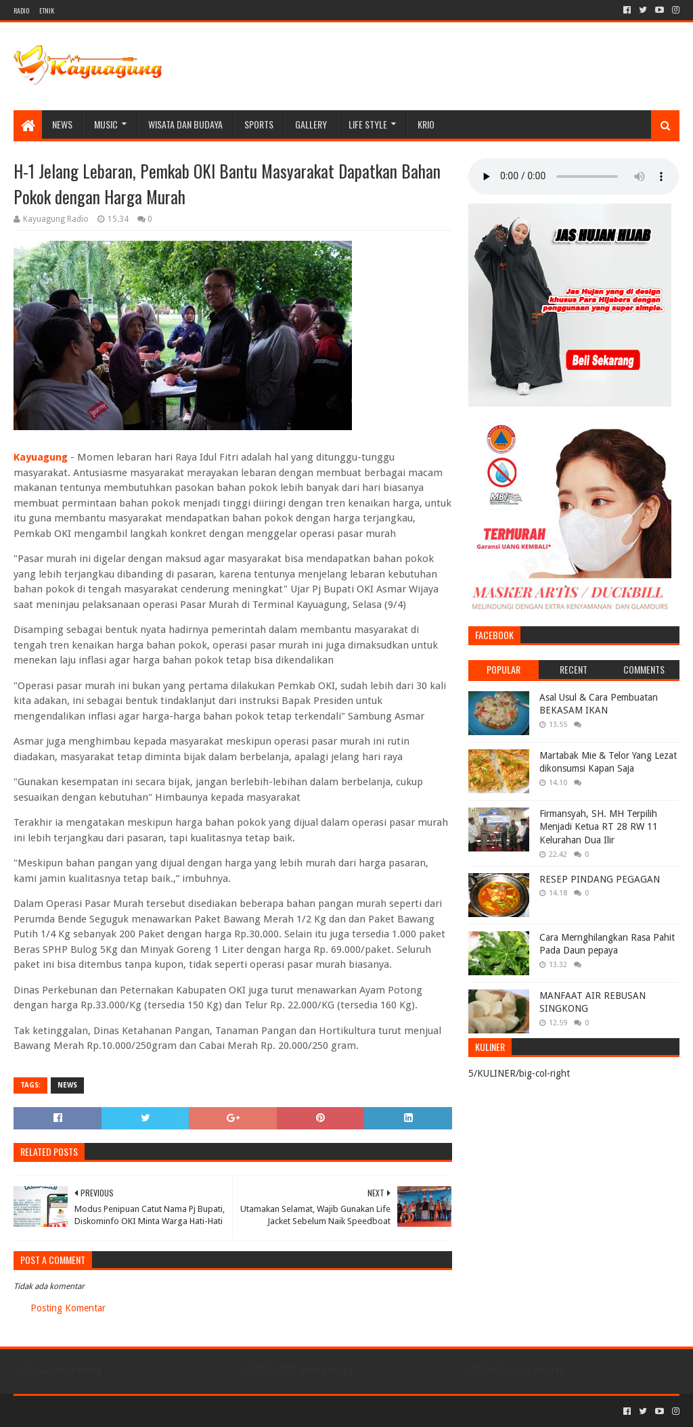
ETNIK (46, 10)
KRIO (426, 124)
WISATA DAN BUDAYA (185, 124)
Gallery (311, 124)
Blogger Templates (166, 1411)
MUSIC (106, 124)
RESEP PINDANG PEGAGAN (599, 879)
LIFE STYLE (368, 124)
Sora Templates (88, 1411)
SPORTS (258, 124)
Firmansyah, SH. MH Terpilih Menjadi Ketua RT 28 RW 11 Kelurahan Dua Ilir (598, 826)
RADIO (21, 10)
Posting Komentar (68, 1308)
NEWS (62, 124)
